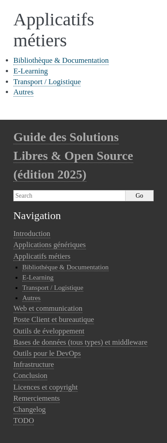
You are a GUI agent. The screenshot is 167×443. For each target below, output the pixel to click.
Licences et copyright (45, 387)
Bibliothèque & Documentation (61, 60)
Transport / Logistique (47, 81)
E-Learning (30, 71)
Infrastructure (33, 364)
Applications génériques (49, 244)
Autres (23, 92)
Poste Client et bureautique (53, 319)
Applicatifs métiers (41, 256)
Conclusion (30, 375)
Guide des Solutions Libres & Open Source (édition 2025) (73, 155)
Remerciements (36, 398)
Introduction (31, 233)
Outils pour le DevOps (47, 353)
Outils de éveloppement (48, 331)
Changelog (29, 409)
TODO (23, 420)
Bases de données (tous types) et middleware (80, 342)
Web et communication (47, 308)
